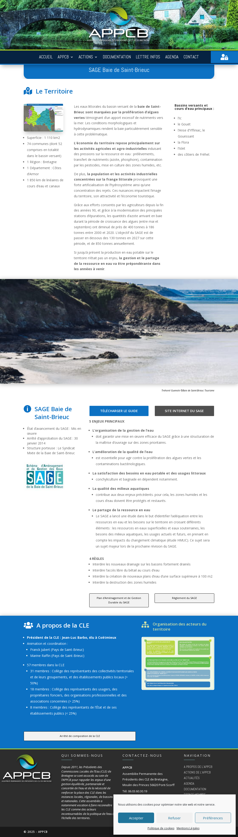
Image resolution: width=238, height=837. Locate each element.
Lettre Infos (148, 57)
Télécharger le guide (119, 411)
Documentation (117, 57)
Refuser (174, 818)
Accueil (46, 57)
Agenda (171, 57)
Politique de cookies (161, 828)
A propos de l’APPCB (198, 767)
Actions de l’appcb (197, 772)
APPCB (63, 57)
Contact (191, 57)
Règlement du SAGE (184, 598)
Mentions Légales (188, 828)
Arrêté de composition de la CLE (80, 736)
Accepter (136, 818)
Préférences (213, 818)
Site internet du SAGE (184, 411)
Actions (86, 57)
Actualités (192, 778)
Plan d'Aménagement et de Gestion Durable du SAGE (119, 600)
